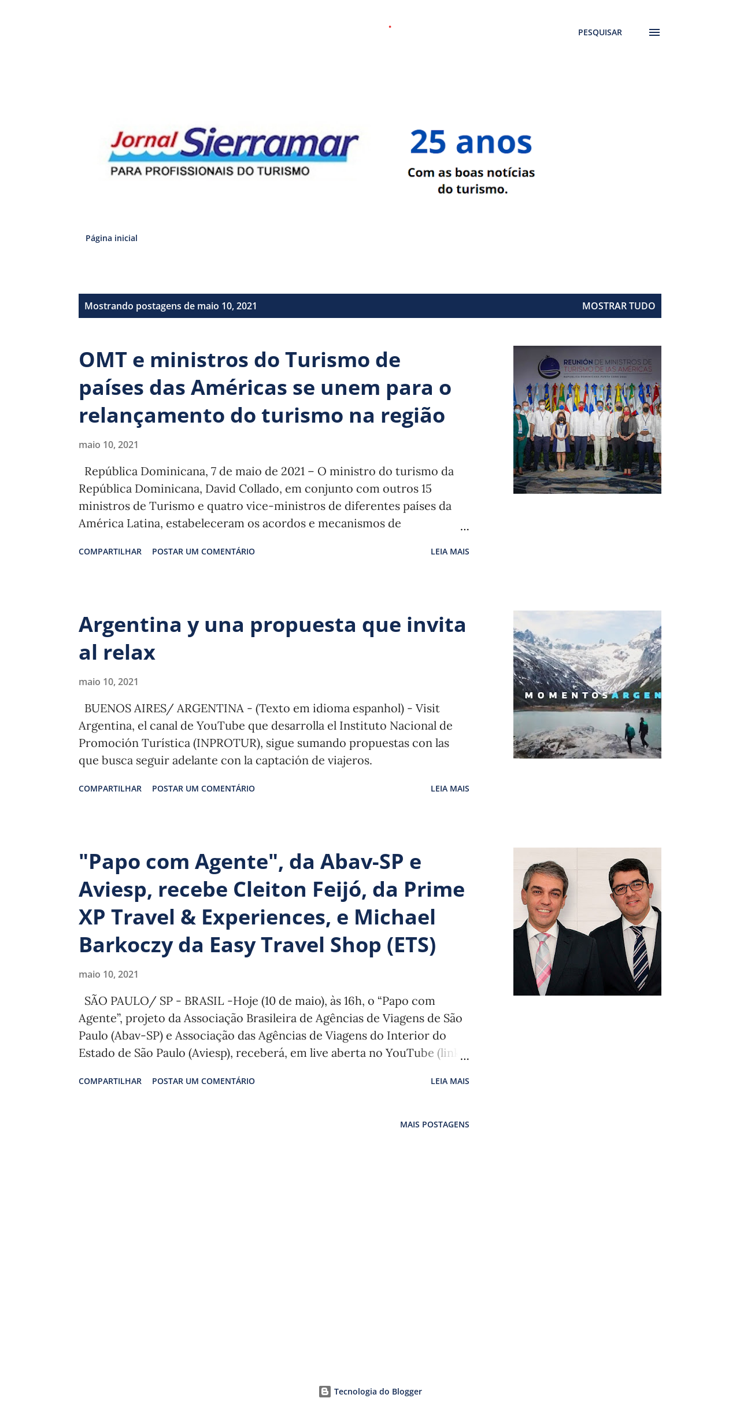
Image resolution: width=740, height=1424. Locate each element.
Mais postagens (434, 1124)
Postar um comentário (203, 551)
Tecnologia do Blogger (370, 1391)
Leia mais (450, 551)
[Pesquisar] (600, 32)
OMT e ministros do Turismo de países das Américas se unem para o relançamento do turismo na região (265, 387)
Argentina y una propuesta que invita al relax (273, 638)
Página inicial (112, 237)
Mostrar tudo (619, 305)
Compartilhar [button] (110, 551)
